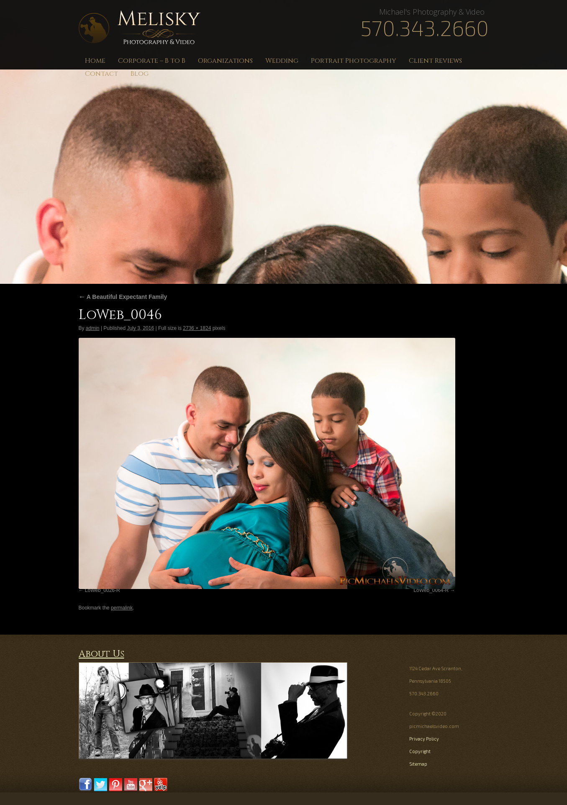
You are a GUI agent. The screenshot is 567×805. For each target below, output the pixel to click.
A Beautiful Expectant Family (123, 296)
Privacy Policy (424, 738)
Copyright (420, 751)
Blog (140, 73)
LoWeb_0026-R (102, 590)
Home (95, 60)
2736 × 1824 (197, 328)
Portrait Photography (353, 60)
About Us (101, 654)
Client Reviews (435, 60)
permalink (122, 608)
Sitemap (418, 763)
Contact (101, 73)
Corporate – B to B (151, 60)
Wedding (281, 60)
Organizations (225, 60)
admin (93, 328)
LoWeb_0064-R (431, 590)
